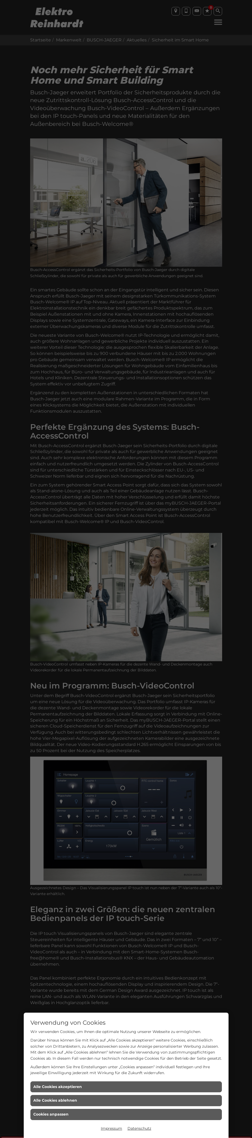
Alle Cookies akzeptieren (57, 1086)
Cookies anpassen (51, 1114)
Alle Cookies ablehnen (55, 1100)
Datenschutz (139, 1128)
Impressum (111, 1128)
